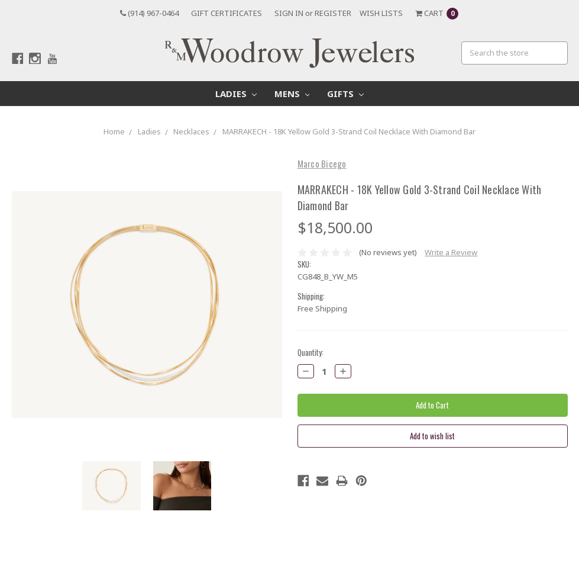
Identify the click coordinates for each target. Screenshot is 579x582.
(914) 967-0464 (149, 13)
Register (333, 13)
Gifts (345, 93)
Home (114, 131)
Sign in (288, 13)
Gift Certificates (226, 13)
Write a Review (451, 252)
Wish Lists (381, 13)
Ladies (236, 93)
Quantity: (310, 352)
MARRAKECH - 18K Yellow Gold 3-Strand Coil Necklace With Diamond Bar (349, 131)
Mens (292, 93)
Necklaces (191, 131)
